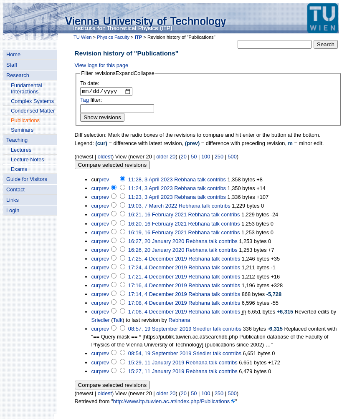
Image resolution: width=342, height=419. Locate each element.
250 (219, 157)
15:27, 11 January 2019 (156, 372)
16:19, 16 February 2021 (157, 233)
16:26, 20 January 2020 (156, 251)
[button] (117, 73)
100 (205, 157)
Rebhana (179, 321)
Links (12, 200)
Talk (118, 321)
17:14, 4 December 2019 (157, 295)
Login (12, 210)
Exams (19, 169)
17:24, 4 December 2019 (157, 269)
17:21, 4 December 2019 (157, 277)
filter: (91, 101)
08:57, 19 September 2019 (160, 329)
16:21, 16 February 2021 (157, 216)
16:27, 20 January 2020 (156, 242)
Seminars (22, 130)
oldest (105, 157)
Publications (25, 120)
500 (232, 157)
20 (184, 157)
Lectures (21, 150)
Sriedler (100, 321)
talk (202, 180)
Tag (84, 101)
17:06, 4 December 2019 (157, 313)
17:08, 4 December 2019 (157, 304)
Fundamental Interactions (26, 88)
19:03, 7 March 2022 (152, 207)
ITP (138, 37)
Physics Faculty (113, 37)
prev (104, 180)
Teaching (17, 140)
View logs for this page (102, 65)
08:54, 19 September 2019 (160, 354)
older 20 (165, 157)
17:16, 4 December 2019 (157, 287)
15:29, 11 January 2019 (156, 363)
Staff (11, 65)
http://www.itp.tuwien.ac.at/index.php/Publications (171, 402)
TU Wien (82, 37)
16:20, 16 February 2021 (157, 224)
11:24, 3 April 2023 (150, 189)
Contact (15, 189)
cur (95, 189)
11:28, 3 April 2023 (150, 180)
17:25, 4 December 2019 (157, 260)
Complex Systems (32, 101)
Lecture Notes (27, 159)
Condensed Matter (33, 111)
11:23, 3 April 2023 (150, 198)
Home (13, 54)
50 (194, 157)
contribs (216, 180)
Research (17, 75)
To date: (89, 83)
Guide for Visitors (26, 179)
